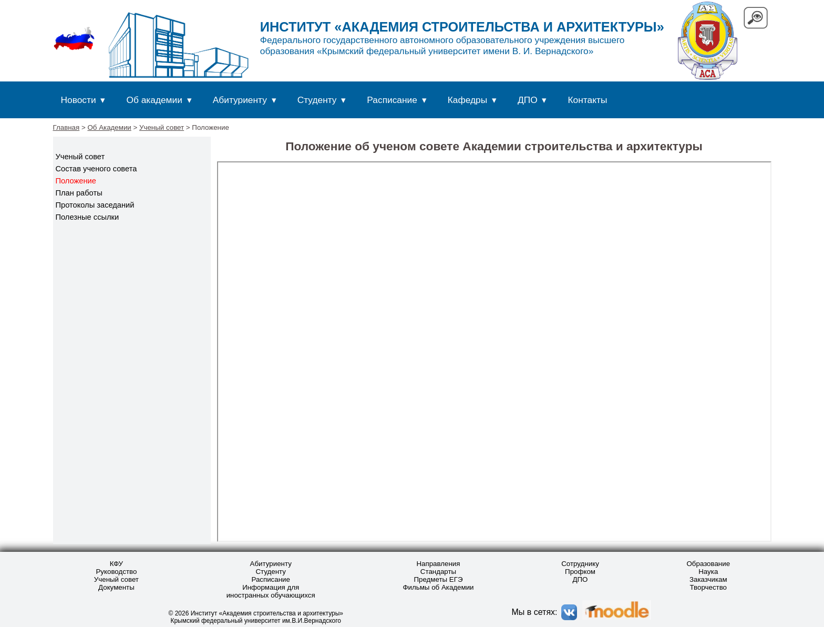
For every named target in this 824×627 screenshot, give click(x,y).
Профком (580, 571)
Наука (708, 571)
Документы (116, 587)
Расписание (392, 100)
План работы (79, 193)
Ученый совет (161, 127)
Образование (708, 564)
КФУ (116, 564)
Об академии (154, 100)
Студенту (317, 100)
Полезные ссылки (87, 217)
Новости (78, 100)
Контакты (587, 100)
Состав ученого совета (96, 169)
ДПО (528, 100)
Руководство (116, 571)
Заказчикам (708, 579)
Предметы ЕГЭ (438, 579)
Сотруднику (580, 564)
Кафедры (467, 100)
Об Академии (109, 127)
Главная (66, 127)
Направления (438, 564)
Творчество (708, 587)
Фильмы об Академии (438, 587)
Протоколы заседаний (95, 205)
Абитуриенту (240, 100)
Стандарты (438, 571)
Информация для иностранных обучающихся (270, 591)
